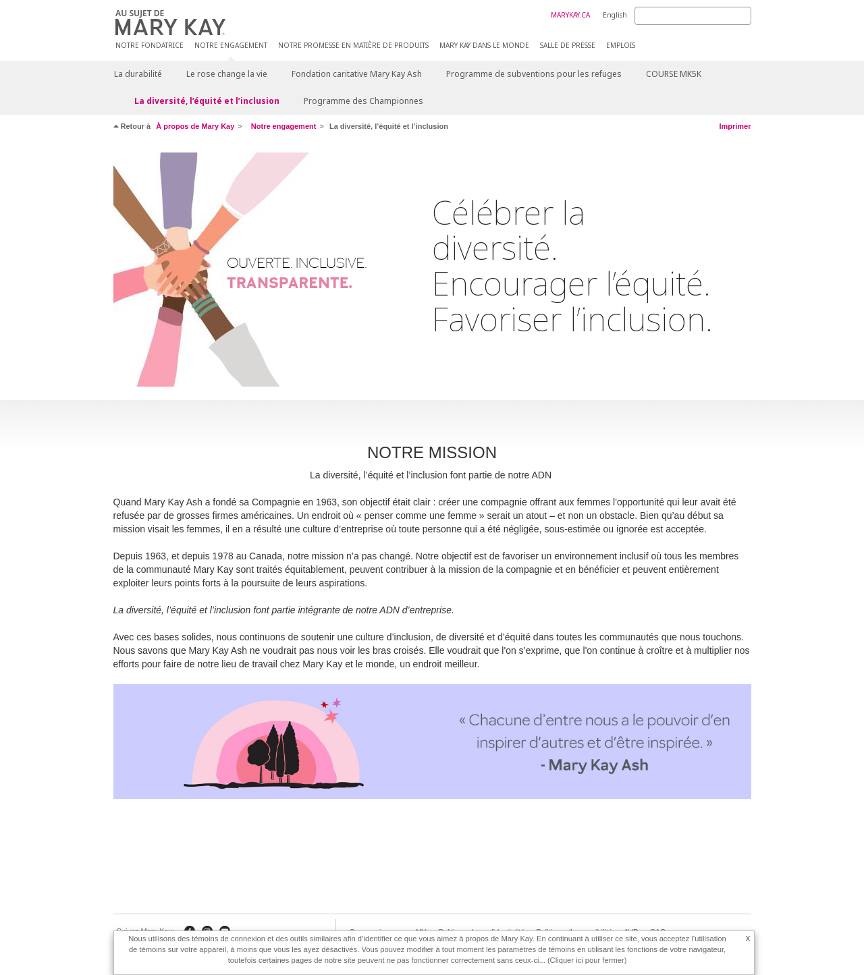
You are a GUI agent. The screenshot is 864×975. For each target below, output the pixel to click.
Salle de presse (567, 45)
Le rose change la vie (226, 74)
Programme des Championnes (363, 101)
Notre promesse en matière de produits (353, 45)
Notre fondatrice (149, 45)
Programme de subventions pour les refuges (534, 74)
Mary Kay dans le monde (484, 45)
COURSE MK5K (673, 74)
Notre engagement (230, 45)
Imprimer (735, 126)
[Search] (692, 16)
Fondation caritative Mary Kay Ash (357, 74)
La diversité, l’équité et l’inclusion (206, 101)
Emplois (620, 45)
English (615, 15)
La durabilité (138, 74)
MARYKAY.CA (570, 15)
